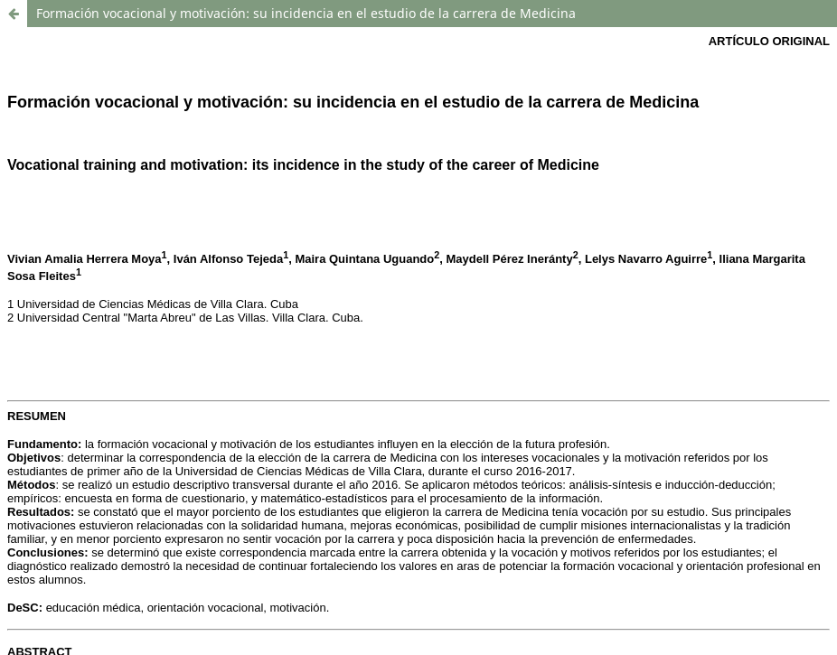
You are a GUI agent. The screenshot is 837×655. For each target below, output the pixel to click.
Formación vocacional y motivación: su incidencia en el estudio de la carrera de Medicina (306, 13)
